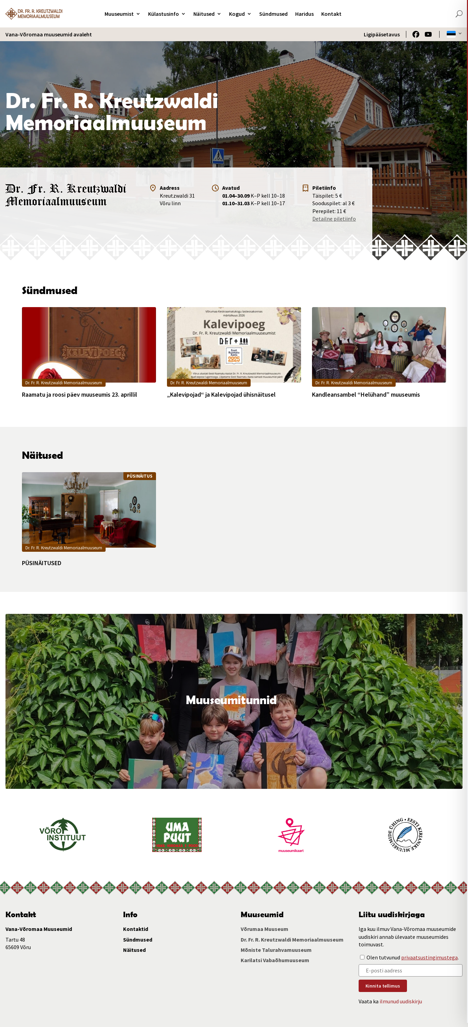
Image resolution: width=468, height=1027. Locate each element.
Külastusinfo (163, 13)
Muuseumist (119, 13)
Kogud (237, 13)
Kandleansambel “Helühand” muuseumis (366, 394)
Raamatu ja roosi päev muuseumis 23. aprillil (79, 394)
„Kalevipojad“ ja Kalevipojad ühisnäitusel (221, 394)
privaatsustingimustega (429, 957)
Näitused (204, 13)
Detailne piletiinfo (334, 218)
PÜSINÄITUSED (41, 563)
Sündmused (273, 13)
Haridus (304, 13)
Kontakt (331, 13)
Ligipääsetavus (382, 34)
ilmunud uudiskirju (401, 1001)
